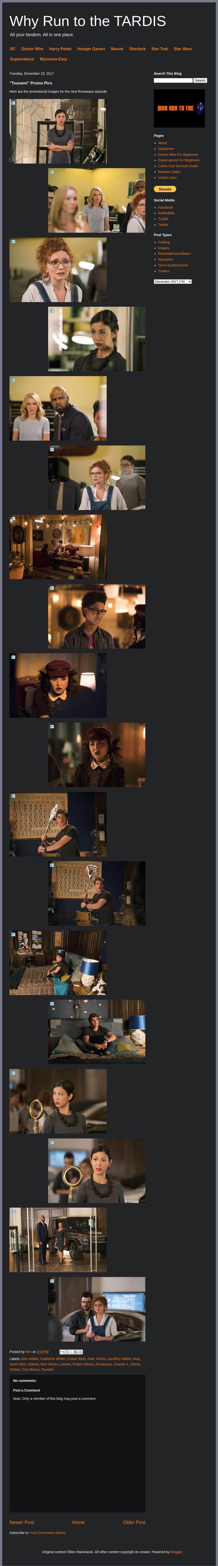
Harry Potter (60, 49)
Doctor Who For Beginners (178, 155)
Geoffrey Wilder (119, 1359)
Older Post (134, 1522)
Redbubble (166, 213)
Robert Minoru (83, 1364)
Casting (164, 242)
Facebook (165, 207)
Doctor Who (32, 49)
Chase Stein (76, 1359)
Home (78, 1522)
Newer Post (21, 1522)
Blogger (176, 1552)
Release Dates (169, 172)
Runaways (104, 1364)
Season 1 (121, 1364)
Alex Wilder (29, 1359)
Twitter (163, 225)
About (162, 143)
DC (13, 49)
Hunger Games (91, 49)
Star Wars (183, 49)
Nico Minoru (50, 1364)
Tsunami (47, 1369)
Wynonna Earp (53, 59)
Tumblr (163, 219)
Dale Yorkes (96, 1359)
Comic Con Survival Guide (178, 166)
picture (66, 1364)
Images (163, 248)
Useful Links (167, 178)
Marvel (117, 49)
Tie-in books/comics (173, 265)
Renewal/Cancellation (174, 254)
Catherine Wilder (52, 1359)
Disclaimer (166, 149)
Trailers (163, 271)
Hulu (136, 1359)
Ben (29, 1352)
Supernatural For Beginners (179, 160)
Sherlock (137, 49)
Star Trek (159, 49)
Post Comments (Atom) (48, 1533)
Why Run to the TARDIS (87, 21)
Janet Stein (17, 1364)
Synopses (165, 259)
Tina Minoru (30, 1369)
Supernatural (22, 59)
